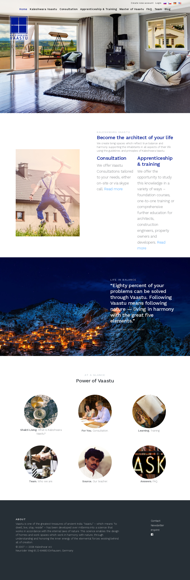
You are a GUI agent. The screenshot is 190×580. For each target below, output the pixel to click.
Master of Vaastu (131, 9)
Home (23, 9)
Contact (155, 520)
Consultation (69, 9)
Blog (168, 9)
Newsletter (157, 525)
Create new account (142, 3)
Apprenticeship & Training (98, 9)
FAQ (149, 9)
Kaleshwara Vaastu (43, 9)
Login (158, 3)
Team (158, 9)
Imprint (155, 530)
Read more (113, 189)
